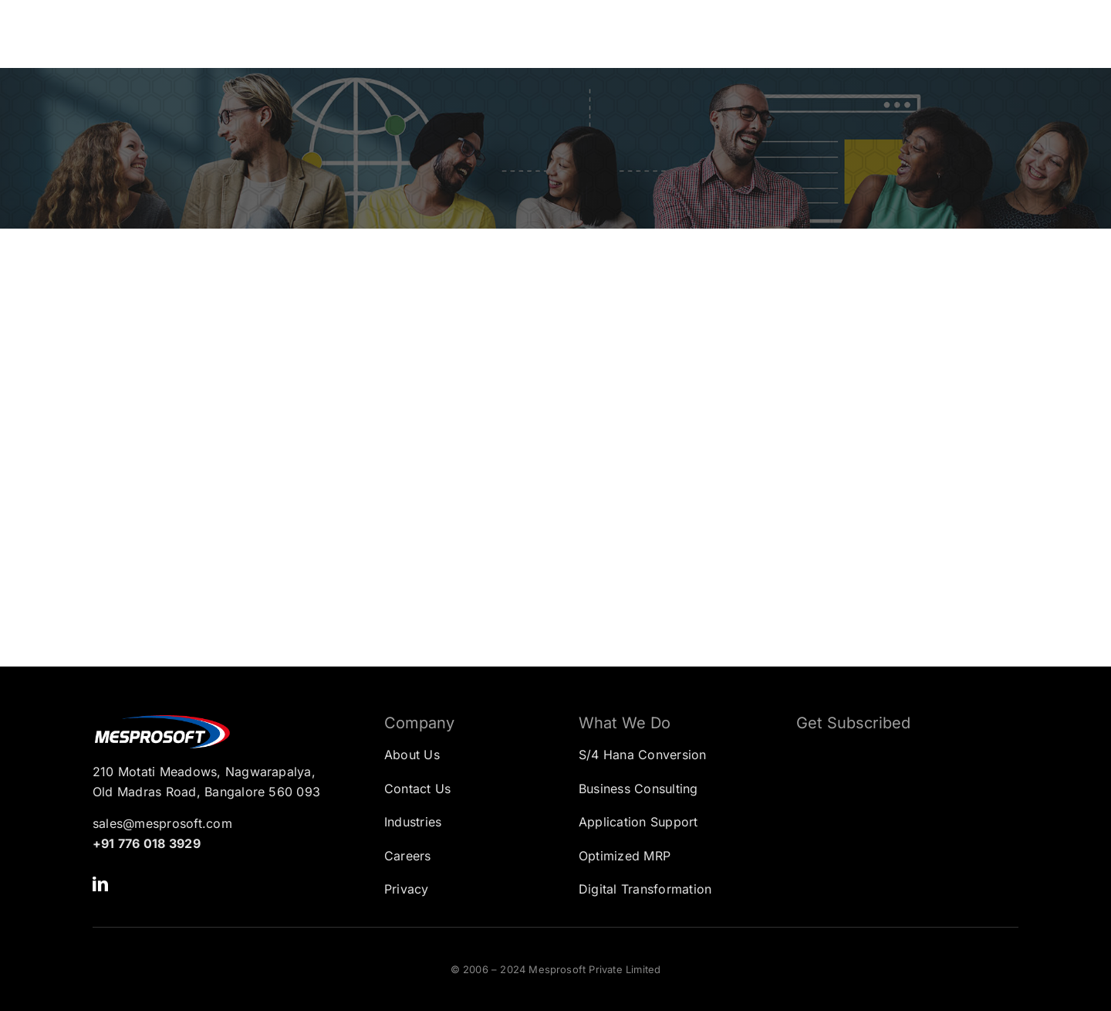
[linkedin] (100, 884)
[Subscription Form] (895, 821)
